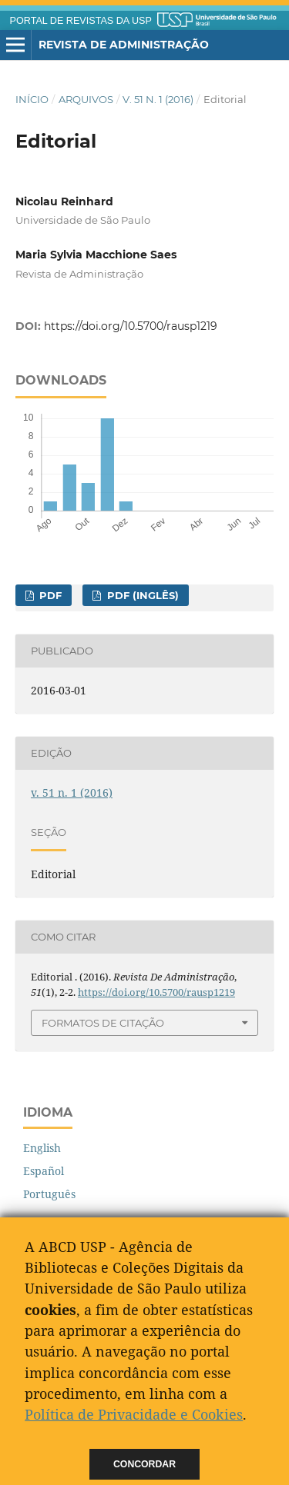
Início (32, 99)
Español (43, 1171)
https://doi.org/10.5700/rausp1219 (130, 326)
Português (49, 1194)
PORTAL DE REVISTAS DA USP (81, 20)
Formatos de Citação (103, 1023)
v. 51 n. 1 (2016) (158, 99)
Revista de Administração (124, 45)
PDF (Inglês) (141, 595)
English (42, 1147)
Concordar (144, 1464)
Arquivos (86, 99)
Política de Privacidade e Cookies (134, 1414)
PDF (49, 595)
